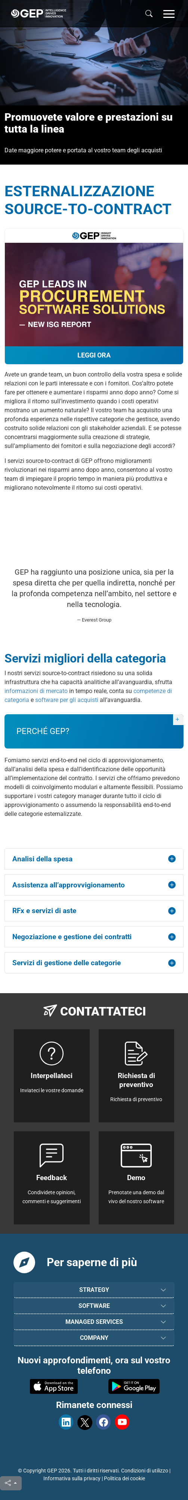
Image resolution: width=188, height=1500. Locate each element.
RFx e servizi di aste (44, 910)
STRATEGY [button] (94, 1289)
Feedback (51, 1177)
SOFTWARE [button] (94, 1305)
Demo (136, 1177)
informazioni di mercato (36, 691)
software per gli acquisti (66, 699)
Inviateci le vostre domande (51, 1090)
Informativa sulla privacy (72, 1478)
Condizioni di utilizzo (144, 1471)
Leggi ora (94, 355)
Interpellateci (52, 1075)
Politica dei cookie (124, 1478)
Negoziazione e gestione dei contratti (72, 936)
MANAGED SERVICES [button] (94, 1321)
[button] (169, 13)
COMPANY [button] (94, 1337)
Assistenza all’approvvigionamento (68, 885)
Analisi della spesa (42, 859)
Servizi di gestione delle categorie (66, 963)
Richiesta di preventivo (136, 1080)
